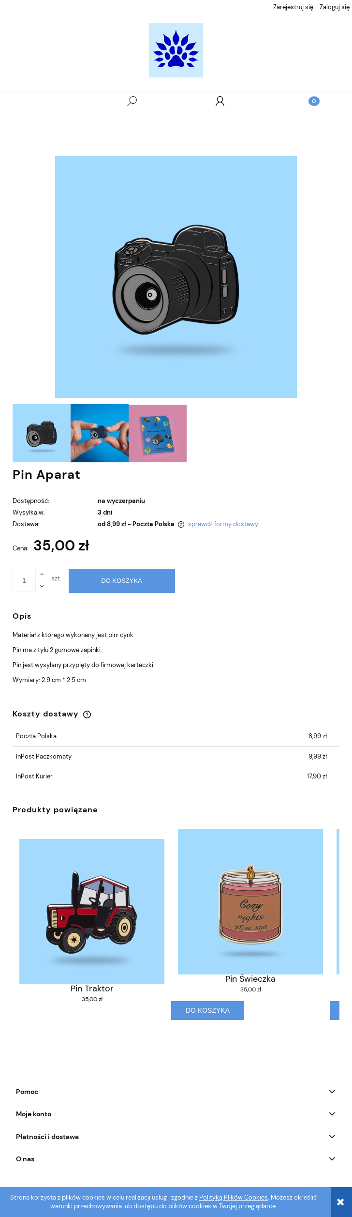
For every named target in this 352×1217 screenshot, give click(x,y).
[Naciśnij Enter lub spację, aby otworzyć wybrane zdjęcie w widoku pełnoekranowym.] (176, 277)
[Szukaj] (132, 101)
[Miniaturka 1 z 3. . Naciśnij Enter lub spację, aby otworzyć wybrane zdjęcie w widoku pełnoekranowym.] (42, 433)
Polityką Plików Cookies (233, 1197)
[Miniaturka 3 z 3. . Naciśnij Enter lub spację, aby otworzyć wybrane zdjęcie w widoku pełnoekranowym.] (158, 433)
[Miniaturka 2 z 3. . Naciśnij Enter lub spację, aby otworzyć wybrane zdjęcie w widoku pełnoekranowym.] (100, 433)
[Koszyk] (308, 101)
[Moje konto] (220, 101)
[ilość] (24, 580)
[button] (44, 101)
